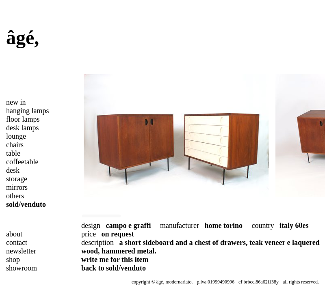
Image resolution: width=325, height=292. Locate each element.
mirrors (17, 187)
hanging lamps (27, 111)
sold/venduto (26, 204)
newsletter (21, 251)
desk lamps (22, 128)
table (13, 153)
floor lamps (23, 119)
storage (16, 179)
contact (16, 242)
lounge (16, 136)
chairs (15, 145)
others (15, 196)
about (14, 234)
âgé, (22, 37)
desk (13, 170)
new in (16, 102)
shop (13, 260)
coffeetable (22, 162)
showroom (21, 268)
